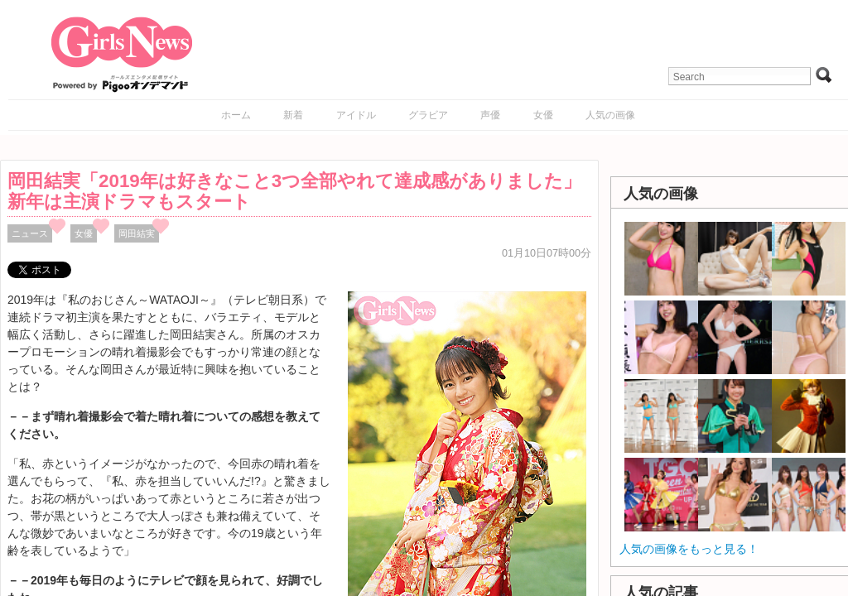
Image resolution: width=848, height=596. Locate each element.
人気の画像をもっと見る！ (689, 548)
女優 (543, 115)
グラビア (428, 115)
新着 (293, 115)
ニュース (30, 233)
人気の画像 (610, 115)
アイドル (356, 115)
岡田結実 (136, 233)
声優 (490, 115)
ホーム (236, 115)
